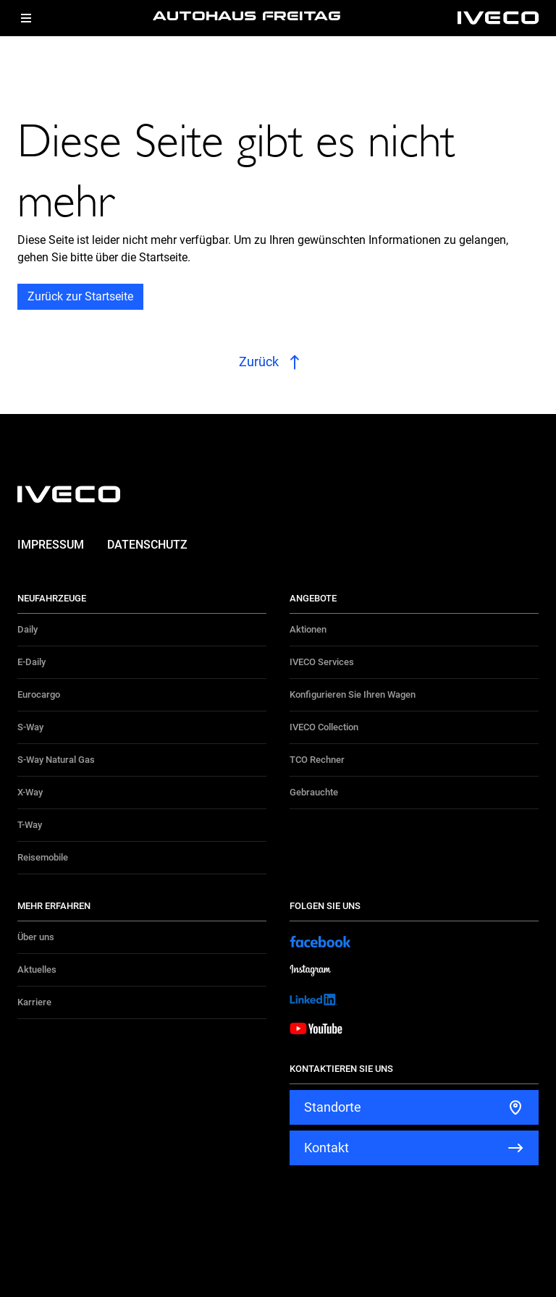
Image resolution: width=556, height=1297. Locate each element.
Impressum (50, 545)
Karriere (34, 1002)
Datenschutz (147, 545)
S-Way (30, 727)
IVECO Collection (324, 727)
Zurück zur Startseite (80, 296)
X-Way (30, 792)
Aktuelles (36, 969)
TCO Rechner (317, 759)
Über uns (35, 936)
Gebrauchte (314, 792)
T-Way (29, 824)
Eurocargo (38, 694)
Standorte (332, 1107)
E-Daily (31, 661)
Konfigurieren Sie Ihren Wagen (353, 694)
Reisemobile (42, 857)
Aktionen (308, 629)
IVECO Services (322, 661)
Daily (27, 629)
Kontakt (326, 1147)
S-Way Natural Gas (56, 759)
